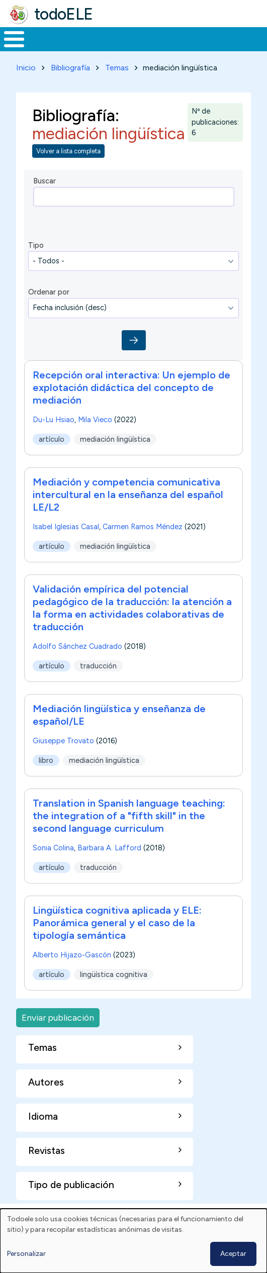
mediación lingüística (115, 438)
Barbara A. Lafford (109, 847)
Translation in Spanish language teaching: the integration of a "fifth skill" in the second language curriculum (129, 815)
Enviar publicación (58, 1017)
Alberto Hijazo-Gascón (72, 954)
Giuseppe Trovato (63, 740)
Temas (117, 67)
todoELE (63, 14)
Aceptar (233, 1253)
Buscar (44, 180)
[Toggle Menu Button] (14, 39)
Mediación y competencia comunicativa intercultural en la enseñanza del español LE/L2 (128, 494)
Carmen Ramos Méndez (143, 526)
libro (46, 759)
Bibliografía (70, 67)
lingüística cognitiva (113, 973)
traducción (98, 665)
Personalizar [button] (26, 1253)
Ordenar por (48, 292)
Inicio (26, 67)
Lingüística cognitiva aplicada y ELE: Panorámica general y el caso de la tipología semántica (117, 922)
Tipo (36, 245)
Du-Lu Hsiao (53, 419)
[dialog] (133, 1241)
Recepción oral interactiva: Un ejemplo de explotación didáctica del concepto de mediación (131, 387)
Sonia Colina (53, 847)
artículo (51, 438)
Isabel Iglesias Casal (66, 526)
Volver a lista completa (68, 151)
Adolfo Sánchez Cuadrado (77, 646)
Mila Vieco (95, 419)
